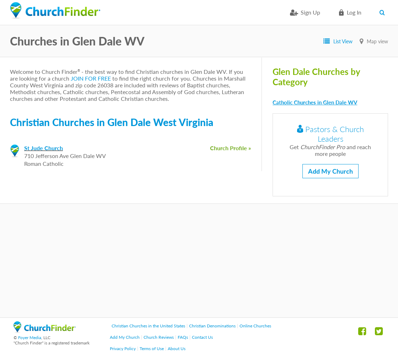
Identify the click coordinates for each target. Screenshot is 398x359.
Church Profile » (230, 148)
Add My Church (330, 171)
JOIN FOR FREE (91, 78)
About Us (176, 348)
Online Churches (255, 325)
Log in (354, 12)
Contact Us (202, 337)
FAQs (183, 337)
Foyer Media (29, 337)
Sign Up (310, 12)
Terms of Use (152, 348)
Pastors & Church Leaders (330, 133)
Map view (377, 41)
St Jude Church (43, 148)
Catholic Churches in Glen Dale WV (315, 102)
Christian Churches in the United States (148, 325)
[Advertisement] (199, 260)
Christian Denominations (212, 325)
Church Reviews (159, 337)
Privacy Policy (123, 348)
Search (383, 12)
